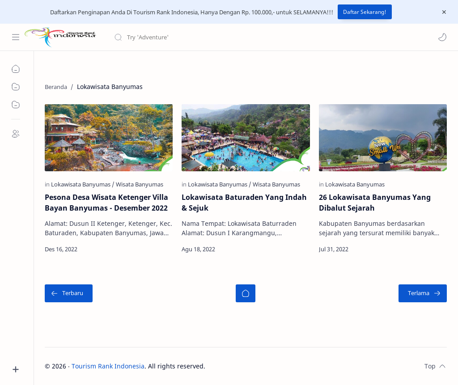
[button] (442, 37)
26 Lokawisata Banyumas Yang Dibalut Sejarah (375, 202)
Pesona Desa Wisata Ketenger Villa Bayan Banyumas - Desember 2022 (106, 202)
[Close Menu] (444, 12)
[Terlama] (423, 293)
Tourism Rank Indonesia (108, 366)
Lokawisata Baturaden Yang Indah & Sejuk (244, 202)
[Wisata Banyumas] (139, 184)
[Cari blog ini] (185, 37)
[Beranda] (245, 293)
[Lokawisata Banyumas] (82, 184)
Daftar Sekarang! (364, 12)
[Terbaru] (69, 293)
